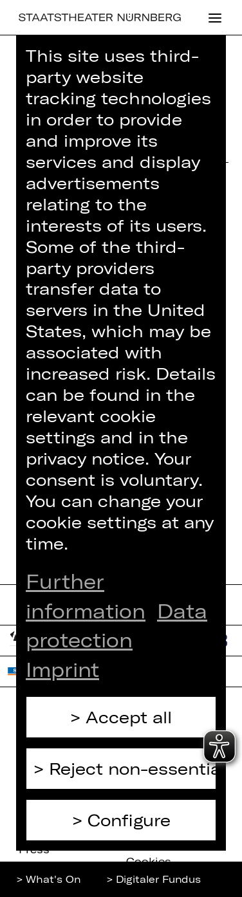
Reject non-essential (132, 768)
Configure (129, 819)
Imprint (62, 669)
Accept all (129, 716)
